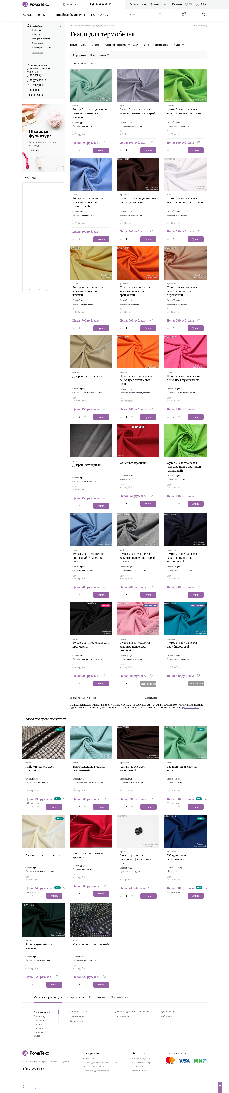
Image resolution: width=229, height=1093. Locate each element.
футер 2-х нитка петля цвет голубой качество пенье (87, 557)
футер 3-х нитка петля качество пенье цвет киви (184, 111)
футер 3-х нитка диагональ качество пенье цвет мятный (90, 113)
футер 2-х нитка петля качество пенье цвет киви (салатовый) (184, 466)
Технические (35, 94)
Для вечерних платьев (41, 47)
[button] (104, 143)
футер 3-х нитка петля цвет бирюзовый (182, 644)
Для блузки (36, 30)
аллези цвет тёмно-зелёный (38, 946)
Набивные (33, 89)
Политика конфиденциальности (34, 1088)
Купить (101, 150)
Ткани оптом (100, 14)
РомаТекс (73, 26)
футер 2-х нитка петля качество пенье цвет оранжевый (135, 291)
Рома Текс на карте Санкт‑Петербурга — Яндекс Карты (44, 290)
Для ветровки (37, 43)
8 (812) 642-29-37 (190, 707)
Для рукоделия (36, 79)
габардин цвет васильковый (176, 857)
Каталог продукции (36, 14)
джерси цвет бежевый (87, 376)
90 (88, 698)
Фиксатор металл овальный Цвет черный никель (135, 859)
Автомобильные (37, 65)
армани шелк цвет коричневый (132, 768)
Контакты (177, 4)
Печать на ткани (139, 1071)
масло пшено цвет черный (91, 944)
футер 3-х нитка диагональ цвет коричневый (138, 200)
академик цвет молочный (42, 855)
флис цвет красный (133, 463)
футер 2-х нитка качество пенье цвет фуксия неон (184, 378)
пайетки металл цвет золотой (39, 768)
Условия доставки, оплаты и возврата (100, 1062)
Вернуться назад (199, 26)
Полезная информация (93, 1066)
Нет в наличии (148, 683)
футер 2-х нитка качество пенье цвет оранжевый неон (137, 379)
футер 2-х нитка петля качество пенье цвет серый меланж (138, 557)
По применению (84, 26)
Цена (92, 55)
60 (84, 698)
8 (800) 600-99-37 (101, 4)
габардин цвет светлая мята (182, 768)
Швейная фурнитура (70, 14)
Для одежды (35, 25)
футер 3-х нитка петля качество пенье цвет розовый (135, 646)
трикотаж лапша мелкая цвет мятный (89, 768)
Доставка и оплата (159, 4)
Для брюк (36, 34)
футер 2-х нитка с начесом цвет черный (90, 644)
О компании (119, 997)
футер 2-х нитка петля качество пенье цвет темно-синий (182, 557)
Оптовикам (97, 997)
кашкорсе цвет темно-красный (88, 855)
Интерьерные (35, 84)
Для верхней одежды (41, 39)
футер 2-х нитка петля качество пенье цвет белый (185, 200)
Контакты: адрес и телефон (96, 1071)
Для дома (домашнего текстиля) (40, 70)
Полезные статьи (138, 4)
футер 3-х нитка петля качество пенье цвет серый (138, 111)
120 (94, 698)
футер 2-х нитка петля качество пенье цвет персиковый (182, 291)
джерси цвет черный (86, 465)
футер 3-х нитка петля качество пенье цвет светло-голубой (87, 202)
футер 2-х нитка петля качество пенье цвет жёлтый (87, 291)
